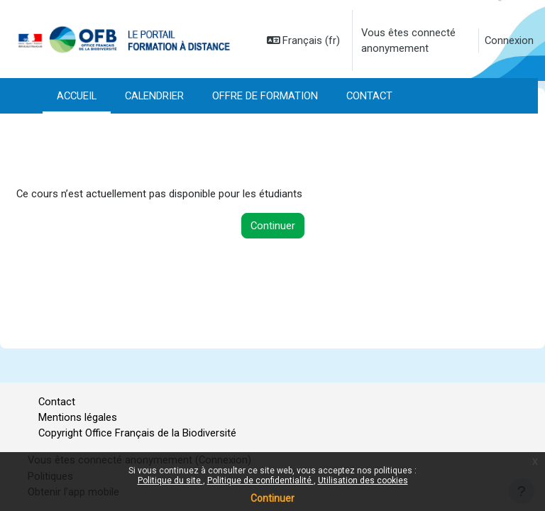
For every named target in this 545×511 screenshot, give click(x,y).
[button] (304, 40)
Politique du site (170, 480)
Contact (56, 401)
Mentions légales (77, 417)
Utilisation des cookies (363, 480)
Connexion (509, 40)
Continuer (272, 498)
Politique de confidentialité (260, 480)
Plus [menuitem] (69, 95)
